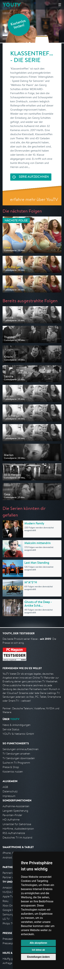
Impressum (9, 796)
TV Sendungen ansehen (16, 753)
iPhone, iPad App (12, 853)
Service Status (11, 729)
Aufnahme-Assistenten (16, 806)
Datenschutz (10, 791)
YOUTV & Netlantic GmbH (18, 734)
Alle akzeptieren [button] (38, 942)
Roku (5, 901)
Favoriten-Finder (12, 815)
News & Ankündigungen (17, 725)
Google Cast (10, 910)
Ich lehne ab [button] (38, 949)
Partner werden (12, 877)
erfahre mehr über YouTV (34, 199)
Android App (10, 857)
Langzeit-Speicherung (15, 810)
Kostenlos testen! (18, 24)
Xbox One (8, 905)
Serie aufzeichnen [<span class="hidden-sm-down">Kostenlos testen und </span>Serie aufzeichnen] (34, 177)
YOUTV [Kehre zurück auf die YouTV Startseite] (12, 5)
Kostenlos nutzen (13, 771)
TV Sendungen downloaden (19, 758)
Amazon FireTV (11, 887)
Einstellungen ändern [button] (38, 957)
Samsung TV (10, 914)
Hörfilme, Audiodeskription (18, 828)
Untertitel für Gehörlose (17, 824)
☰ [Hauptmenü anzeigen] (59, 4)
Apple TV (8, 896)
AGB (5, 787)
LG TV (6, 919)
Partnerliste (9, 873)
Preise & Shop (11, 767)
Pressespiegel (10, 943)
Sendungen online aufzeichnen (21, 749)
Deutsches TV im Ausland (17, 837)
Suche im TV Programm (16, 762)
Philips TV (8, 923)
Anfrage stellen (12, 963)
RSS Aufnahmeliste (14, 833)
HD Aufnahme (11, 819)
